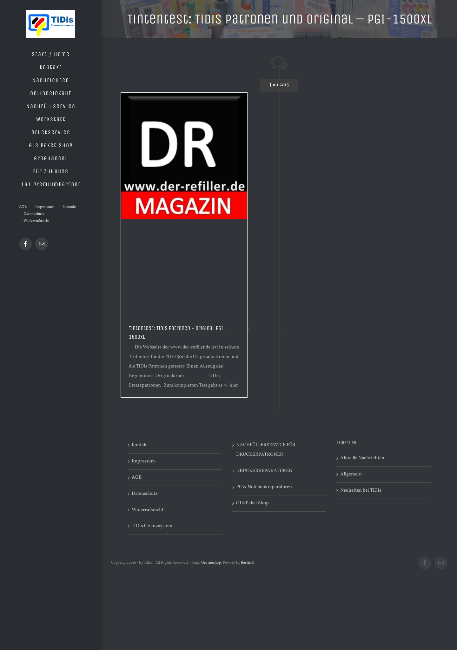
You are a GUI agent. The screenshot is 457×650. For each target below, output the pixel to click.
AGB (137, 477)
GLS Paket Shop (252, 503)
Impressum (143, 461)
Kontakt (140, 445)
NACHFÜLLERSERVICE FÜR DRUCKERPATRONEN (265, 450)
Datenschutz (145, 493)
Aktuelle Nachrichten (362, 458)
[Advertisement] (184, 266)
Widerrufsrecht (147, 510)
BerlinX (247, 562)
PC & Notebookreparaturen (264, 487)
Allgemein (351, 474)
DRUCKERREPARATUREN (264, 471)
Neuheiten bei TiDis (360, 490)
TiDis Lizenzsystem (152, 526)
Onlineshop (211, 562)
